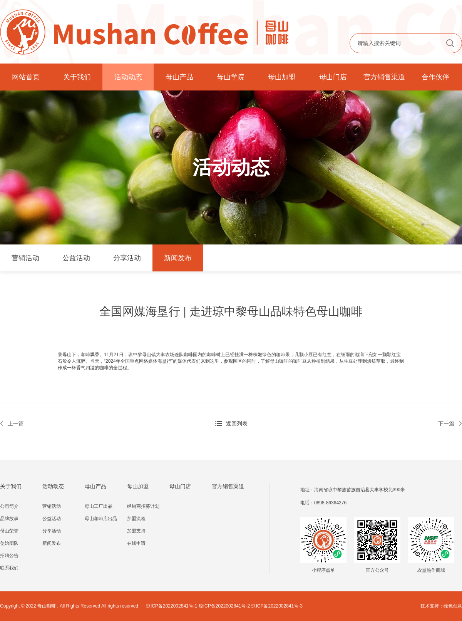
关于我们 (77, 77)
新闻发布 (178, 258)
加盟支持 (136, 531)
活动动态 (128, 77)
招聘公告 (9, 555)
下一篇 (446, 423)
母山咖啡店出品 (101, 518)
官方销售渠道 (384, 77)
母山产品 (179, 77)
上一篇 (16, 423)
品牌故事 (9, 518)
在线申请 (136, 543)
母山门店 (333, 77)
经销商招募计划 (143, 506)
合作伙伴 (435, 77)
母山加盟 (282, 77)
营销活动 (25, 258)
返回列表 (237, 423)
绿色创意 (453, 606)
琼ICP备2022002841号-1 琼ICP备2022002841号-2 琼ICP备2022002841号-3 (224, 606)
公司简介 (9, 506)
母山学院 (230, 77)
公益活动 (76, 258)
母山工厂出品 (98, 506)
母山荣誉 (9, 531)
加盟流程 (136, 518)
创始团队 (9, 543)
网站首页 (26, 77)
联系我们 (9, 568)
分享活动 (127, 258)
